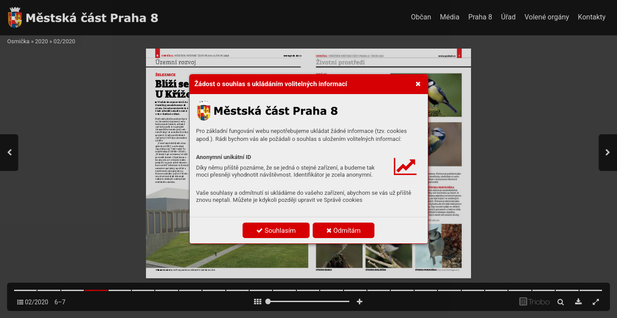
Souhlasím (275, 231)
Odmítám (343, 231)
